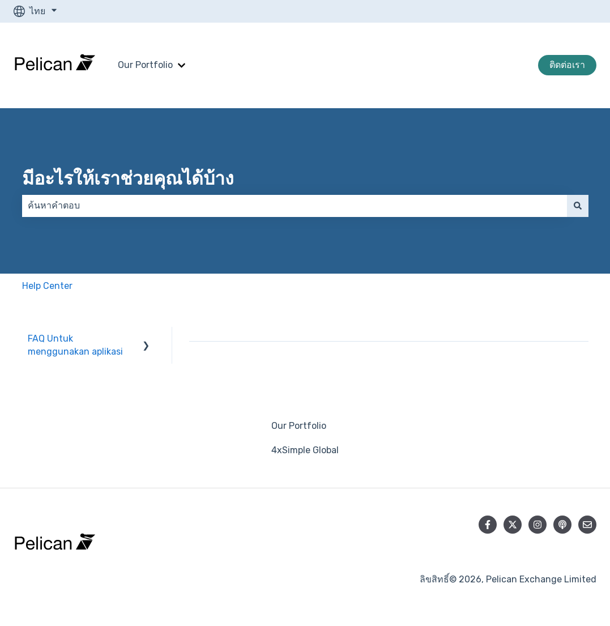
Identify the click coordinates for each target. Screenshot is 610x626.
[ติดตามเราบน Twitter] (513, 525)
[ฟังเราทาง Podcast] (562, 525)
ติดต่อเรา (567, 64)
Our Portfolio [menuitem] (298, 425)
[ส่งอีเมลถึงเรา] (587, 525)
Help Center (47, 285)
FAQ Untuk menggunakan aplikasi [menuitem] (75, 344)
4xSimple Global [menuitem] (305, 450)
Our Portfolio (145, 64)
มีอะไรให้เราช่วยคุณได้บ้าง (128, 178)
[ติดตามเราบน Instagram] (537, 525)
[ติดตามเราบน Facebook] (488, 525)
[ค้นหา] (577, 205)
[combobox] (294, 205)
